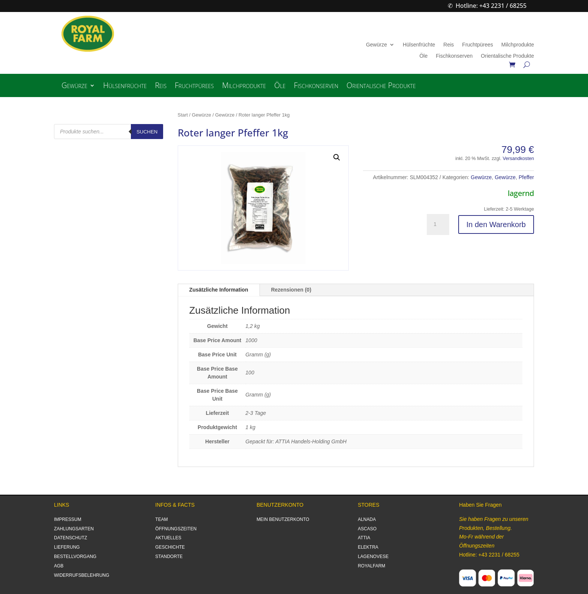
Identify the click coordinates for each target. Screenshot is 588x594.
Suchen (147, 132)
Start (183, 115)
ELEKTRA (368, 547)
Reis (448, 45)
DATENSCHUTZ (70, 537)
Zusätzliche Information (218, 290)
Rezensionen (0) (291, 290)
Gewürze (376, 45)
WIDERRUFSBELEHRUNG (81, 575)
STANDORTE (169, 556)
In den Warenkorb (496, 224)
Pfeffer (526, 177)
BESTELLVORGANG (75, 556)
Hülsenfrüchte (419, 45)
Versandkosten (518, 158)
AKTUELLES (168, 537)
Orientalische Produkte (507, 56)
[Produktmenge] (438, 224)
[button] (337, 157)
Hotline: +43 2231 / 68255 (491, 5)
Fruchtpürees (477, 45)
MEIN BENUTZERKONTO (282, 519)
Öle (423, 56)
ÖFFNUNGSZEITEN (175, 528)
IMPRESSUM (67, 519)
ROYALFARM (371, 566)
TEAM (161, 519)
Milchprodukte (517, 45)
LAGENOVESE (373, 556)
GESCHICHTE (170, 547)
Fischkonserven (454, 56)
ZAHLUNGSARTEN (74, 528)
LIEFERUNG (67, 547)
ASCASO (367, 528)
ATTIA (364, 537)
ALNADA (367, 519)
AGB (58, 566)
